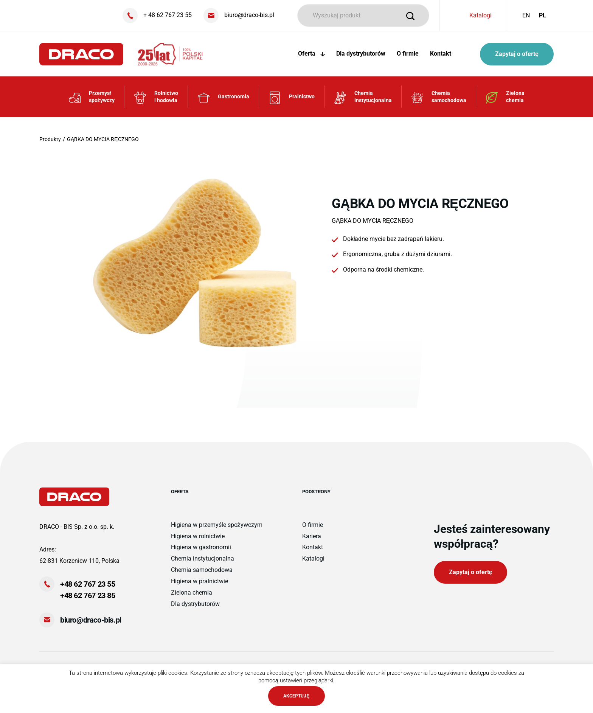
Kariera (311, 536)
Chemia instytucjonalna (202, 558)
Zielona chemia (191, 592)
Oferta (311, 53)
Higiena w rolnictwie (198, 536)
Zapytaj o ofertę (517, 53)
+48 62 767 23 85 (87, 595)
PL (542, 15)
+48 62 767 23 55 (87, 584)
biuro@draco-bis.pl (90, 619)
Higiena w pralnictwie (199, 581)
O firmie (408, 53)
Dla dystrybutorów (360, 53)
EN (526, 15)
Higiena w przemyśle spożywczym (216, 524)
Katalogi (480, 15)
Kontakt (440, 53)
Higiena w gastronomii (201, 547)
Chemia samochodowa (202, 569)
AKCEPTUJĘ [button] (296, 696)
